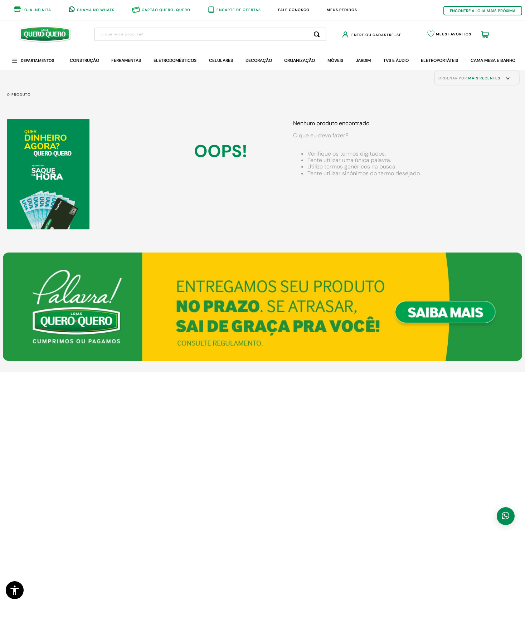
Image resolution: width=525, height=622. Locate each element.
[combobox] (210, 34)
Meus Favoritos (453, 34)
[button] (15, 590)
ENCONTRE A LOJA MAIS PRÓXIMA (483, 10)
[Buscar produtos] (317, 34)
